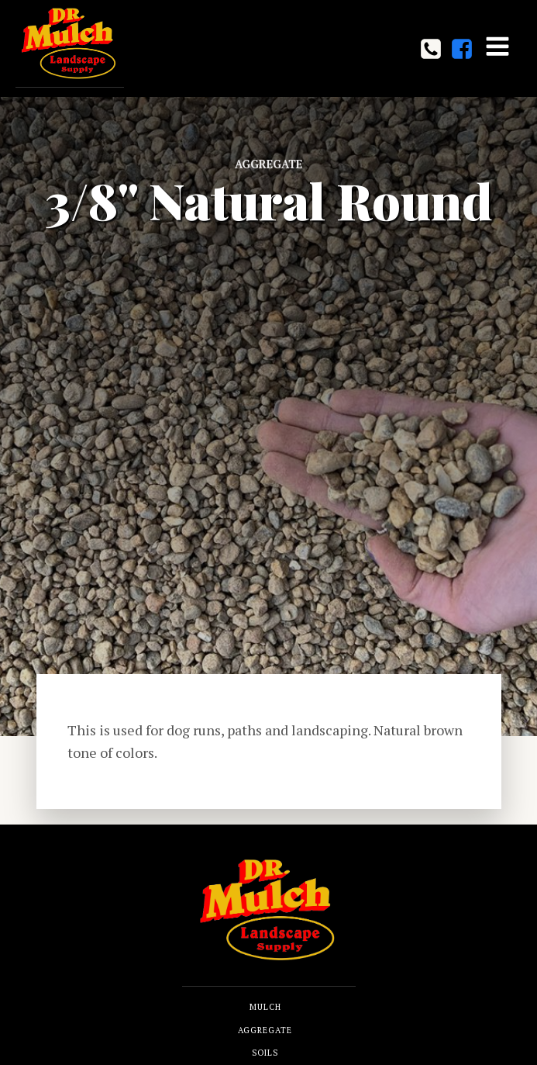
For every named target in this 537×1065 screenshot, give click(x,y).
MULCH (265, 1006)
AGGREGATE (265, 1030)
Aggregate (268, 164)
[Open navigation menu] (497, 48)
